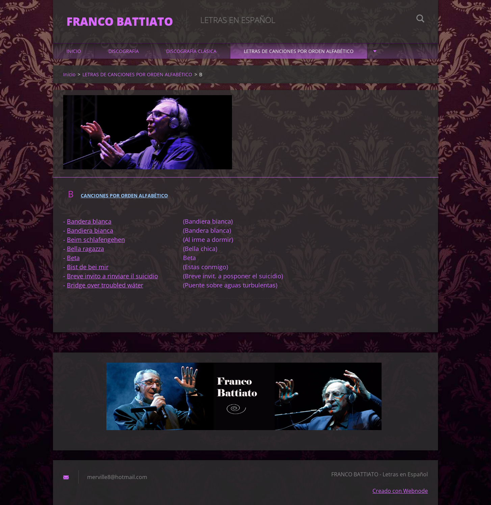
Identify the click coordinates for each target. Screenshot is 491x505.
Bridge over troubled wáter (105, 285)
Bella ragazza (85, 249)
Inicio (74, 51)
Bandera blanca (89, 221)
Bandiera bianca (90, 230)
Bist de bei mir (87, 267)
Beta (73, 258)
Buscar (420, 19)
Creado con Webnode (400, 491)
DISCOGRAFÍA (123, 51)
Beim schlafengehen (96, 239)
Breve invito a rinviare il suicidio (112, 276)
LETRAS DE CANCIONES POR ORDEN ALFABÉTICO (299, 51)
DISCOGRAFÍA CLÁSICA (191, 51)
